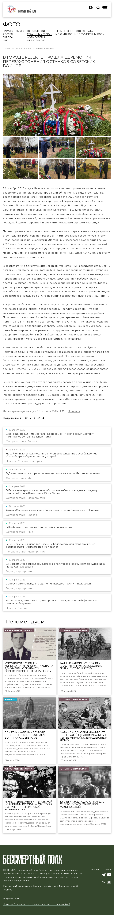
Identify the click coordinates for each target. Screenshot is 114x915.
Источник (74, 411)
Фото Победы (36, 37)
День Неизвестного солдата (74, 31)
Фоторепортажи (23, 48)
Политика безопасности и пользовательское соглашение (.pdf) (36, 904)
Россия (8, 34)
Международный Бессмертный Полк (79, 34)
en (91, 7)
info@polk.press (11, 898)
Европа (8, 37)
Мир (5, 40)
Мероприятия (36, 40)
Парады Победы (13, 31)
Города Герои (36, 31)
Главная (6, 48)
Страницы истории (39, 34)
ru (109, 882)
